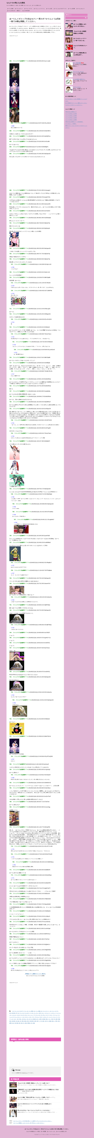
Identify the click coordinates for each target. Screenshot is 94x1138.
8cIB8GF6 (47, 869)
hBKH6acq (50, 862)
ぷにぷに (14, 1015)
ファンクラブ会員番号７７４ (20, 61)
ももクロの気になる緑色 (71, 117)
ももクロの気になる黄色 (71, 115)
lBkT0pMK (47, 277)
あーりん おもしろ (80, 8)
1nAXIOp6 (47, 928)
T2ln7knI (47, 801)
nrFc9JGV (47, 210)
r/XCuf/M (47, 141)
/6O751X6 (49, 420)
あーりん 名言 (49, 8)
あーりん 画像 (37, 1011)
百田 (56, 1021)
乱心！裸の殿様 (77, 63)
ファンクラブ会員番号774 (20, 146)
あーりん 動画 (10, 8)
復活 (10, 1021)
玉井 (46, 1021)
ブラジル (37, 1017)
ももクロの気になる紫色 (71, 119)
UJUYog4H (48, 428)
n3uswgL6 (47, 190)
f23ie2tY (48, 774)
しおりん (53, 1013)
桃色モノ (19, 10)
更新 (23, 1021)
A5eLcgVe (47, 308)
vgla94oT (51, 519)
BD (10, 1013)
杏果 (35, 1021)
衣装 (22, 1023)
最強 (25, 1021)
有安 (28, 1021)
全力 (37, 1019)
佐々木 (28, 1019)
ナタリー (27, 1017)
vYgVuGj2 (47, 769)
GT (16, 1013)
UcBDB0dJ (48, 542)
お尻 (40, 1013)
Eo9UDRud (48, 379)
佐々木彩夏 (33, 1019)
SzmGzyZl (46, 764)
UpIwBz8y (47, 391)
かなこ (42, 1013)
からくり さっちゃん (78, 71)
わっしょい (30, 1015)
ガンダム (43, 1015)
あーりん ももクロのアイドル (60, 8)
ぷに (10, 1015)
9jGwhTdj (47, 223)
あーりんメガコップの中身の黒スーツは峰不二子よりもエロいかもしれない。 (32, 1121)
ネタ (30, 1017)
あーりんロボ (25, 1013)
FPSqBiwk (49, 570)
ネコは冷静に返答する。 (79, 79)
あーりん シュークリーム (39, 8)
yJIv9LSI (48, 123)
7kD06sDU (48, 911)
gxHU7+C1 (48, 637)
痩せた (53, 1021)
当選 (56, 1019)
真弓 (59, 1021)
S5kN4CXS (48, 782)
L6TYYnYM (49, 846)
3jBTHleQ (47, 605)
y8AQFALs (47, 136)
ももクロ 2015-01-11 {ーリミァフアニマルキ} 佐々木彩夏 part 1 (34, 1104)
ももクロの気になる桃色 (15, 3)
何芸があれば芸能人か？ (71, 111)
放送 (18, 1021)
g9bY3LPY (48, 888)
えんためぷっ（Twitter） (71, 123)
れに (26, 1015)
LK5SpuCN (48, 408)
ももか (18, 1015)
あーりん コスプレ (28, 8)
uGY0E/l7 (47, 632)
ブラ (33, 1017)
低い (25, 1019)
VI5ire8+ (48, 282)
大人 (49, 1019)
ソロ (23, 1017)
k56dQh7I (47, 441)
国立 (47, 1019)
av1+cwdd (47, 61)
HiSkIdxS (47, 327)
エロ (39, 1015)
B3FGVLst (47, 933)
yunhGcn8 (52, 349)
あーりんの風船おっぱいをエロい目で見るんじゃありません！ (28, 1123)
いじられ (31, 1013)
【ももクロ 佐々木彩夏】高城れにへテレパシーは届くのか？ (34, 1083)
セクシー (19, 1017)
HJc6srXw (49, 597)
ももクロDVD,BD (26, 10)
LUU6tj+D (47, 916)
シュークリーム (13, 1017)
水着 (43, 1021)
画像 (50, 1021)
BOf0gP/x (45, 146)
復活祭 (13, 1021)
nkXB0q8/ (47, 362)
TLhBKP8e (49, 290)
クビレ (50, 1015)
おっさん (36, 1013)
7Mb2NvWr (48, 898)
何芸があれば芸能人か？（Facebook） (74, 121)
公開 (40, 1019)
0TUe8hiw (50, 511)
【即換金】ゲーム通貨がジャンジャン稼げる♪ (35, 973)
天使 (52, 1019)
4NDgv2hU (48, 314)
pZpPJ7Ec (47, 197)
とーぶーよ (57, 1013)
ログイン (25, 1072)
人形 (23, 1019)
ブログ (40, 1017)
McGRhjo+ (49, 875)
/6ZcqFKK (47, 827)
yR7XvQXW (49, 756)
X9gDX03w (48, 949)
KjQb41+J (47, 944)
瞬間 (10, 1023)
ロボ (15, 1019)
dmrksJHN (47, 204)
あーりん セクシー (19, 8)
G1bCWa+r (48, 788)
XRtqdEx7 (49, 562)
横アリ (38, 1021)
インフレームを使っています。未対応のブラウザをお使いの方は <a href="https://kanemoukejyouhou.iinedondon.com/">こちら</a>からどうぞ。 (35, 1054)
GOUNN (13, 1013)
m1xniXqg (47, 807)
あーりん (20, 1013)
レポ (12, 1019)
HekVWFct (47, 130)
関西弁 (28, 1023)
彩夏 (59, 1019)
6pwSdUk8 (48, 904)
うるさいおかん (77, 87)
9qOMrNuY (48, 401)
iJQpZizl (48, 965)
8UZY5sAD (49, 854)
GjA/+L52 (48, 264)
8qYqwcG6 (48, 153)
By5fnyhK (47, 228)
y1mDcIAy (47, 921)
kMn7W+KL (49, 371)
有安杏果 (31, 1021)
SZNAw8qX (48, 217)
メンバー (51, 1017)
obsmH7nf (47, 583)
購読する (68, 14)
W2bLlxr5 (47, 893)
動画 (44, 1019)
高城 (34, 1023)
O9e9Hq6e (49, 494)
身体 (26, 1023)
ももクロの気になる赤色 (71, 113)
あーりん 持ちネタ (11, 10)
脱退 (17, 1023)
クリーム (55, 1015)
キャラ (47, 1015)
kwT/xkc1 (48, 334)
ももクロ (22, 1015)
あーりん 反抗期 (71, 8)
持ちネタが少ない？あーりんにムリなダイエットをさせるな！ (34, 1110)
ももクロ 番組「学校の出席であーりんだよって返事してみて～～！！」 (37, 1097)
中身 (20, 1019)
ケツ (59, 1015)
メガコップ (45, 1017)
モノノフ (55, 1017)
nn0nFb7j (47, 642)
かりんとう (47, 1013)
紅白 (13, 1023)
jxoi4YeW (47, 535)
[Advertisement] (35, 48)
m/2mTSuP (48, 796)
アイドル (36, 1015)
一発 (17, 1019)
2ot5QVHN (48, 883)
